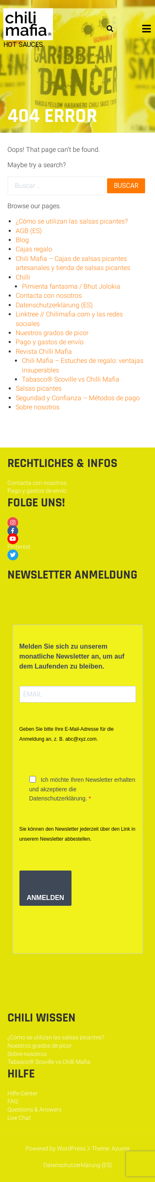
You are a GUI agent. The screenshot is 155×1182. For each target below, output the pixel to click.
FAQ (12, 1101)
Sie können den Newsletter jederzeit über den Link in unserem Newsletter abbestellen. (77, 834)
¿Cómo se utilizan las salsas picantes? (72, 221)
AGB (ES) (29, 231)
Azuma (121, 1148)
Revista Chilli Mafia (44, 351)
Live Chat (19, 1117)
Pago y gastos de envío (49, 342)
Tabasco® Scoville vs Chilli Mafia (70, 379)
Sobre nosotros (38, 407)
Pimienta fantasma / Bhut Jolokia (71, 286)
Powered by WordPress (56, 1148)
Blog (22, 240)
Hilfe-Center (22, 1093)
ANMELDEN (45, 897)
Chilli (23, 277)
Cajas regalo (34, 249)
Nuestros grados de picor (52, 333)
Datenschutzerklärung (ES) (54, 305)
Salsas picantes (39, 388)
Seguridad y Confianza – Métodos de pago (78, 398)
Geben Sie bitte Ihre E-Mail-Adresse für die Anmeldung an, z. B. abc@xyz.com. (66, 734)
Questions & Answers (34, 1109)
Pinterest (19, 546)
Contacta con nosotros (49, 295)
